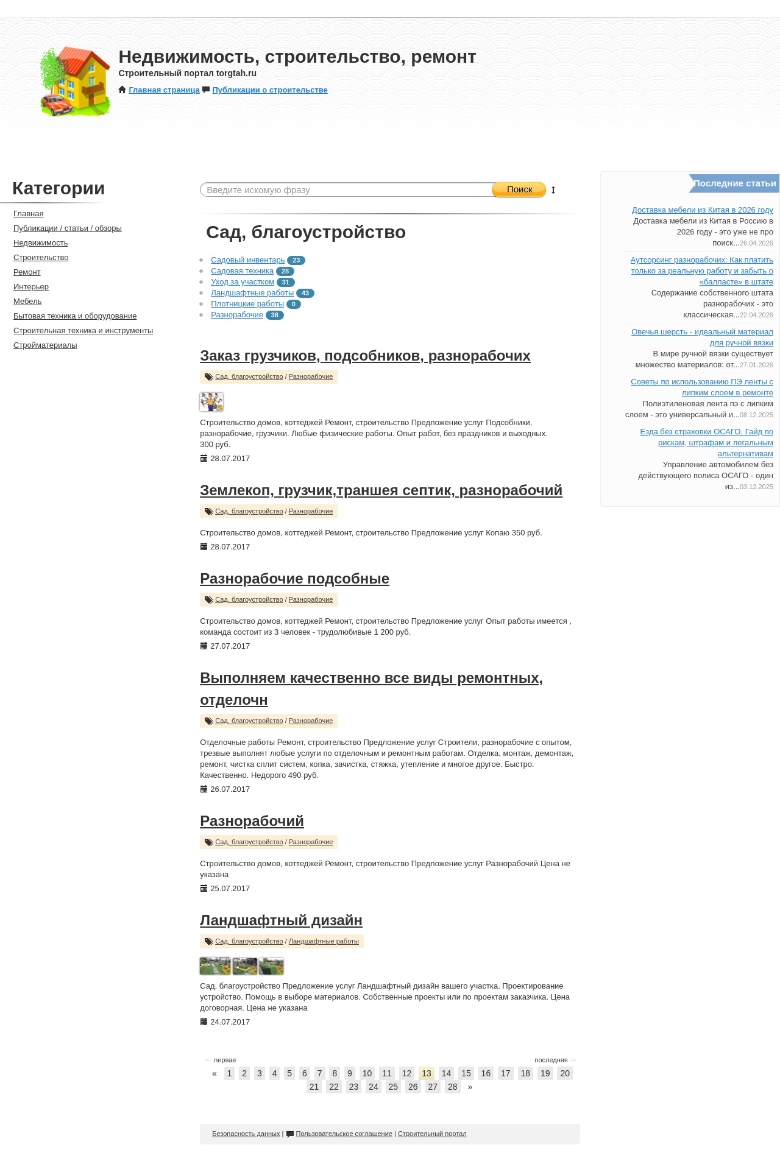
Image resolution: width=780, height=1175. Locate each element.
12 (407, 1073)
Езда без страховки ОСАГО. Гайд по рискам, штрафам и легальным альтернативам (706, 442)
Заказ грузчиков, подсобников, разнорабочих (365, 355)
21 (314, 1087)
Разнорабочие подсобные (294, 578)
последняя (555, 1060)
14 (447, 1073)
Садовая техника (242, 270)
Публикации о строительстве (264, 89)
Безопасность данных (246, 1133)
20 (565, 1073)
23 (354, 1087)
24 (373, 1087)
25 (394, 1087)
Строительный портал (432, 1133)
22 (334, 1087)
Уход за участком (242, 281)
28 (453, 1087)
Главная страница (158, 89)
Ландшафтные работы (252, 292)
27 (433, 1087)
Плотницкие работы (247, 303)
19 (545, 1073)
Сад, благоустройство (249, 376)
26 (413, 1087)
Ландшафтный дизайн (281, 920)
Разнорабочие (237, 314)
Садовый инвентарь (248, 259)
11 (387, 1073)
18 (526, 1073)
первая (220, 1060)
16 (486, 1073)
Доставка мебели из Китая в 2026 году (702, 209)
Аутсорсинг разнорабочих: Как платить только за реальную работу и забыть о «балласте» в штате (702, 270)
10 (367, 1073)
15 (466, 1073)
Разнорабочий (252, 821)
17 (506, 1073)
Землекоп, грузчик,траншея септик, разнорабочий (381, 490)
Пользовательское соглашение (339, 1133)
